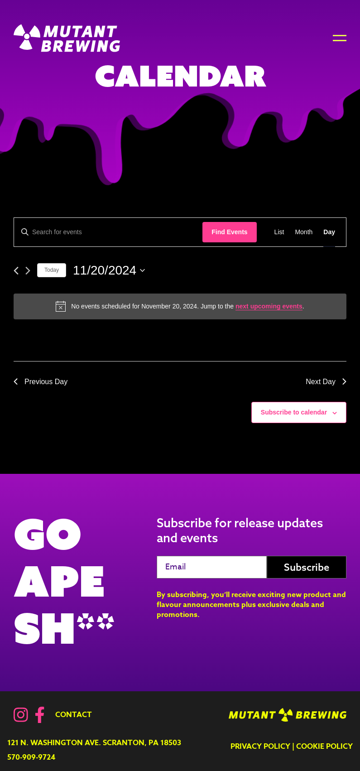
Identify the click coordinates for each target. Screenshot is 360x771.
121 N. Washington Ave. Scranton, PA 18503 (94, 742)
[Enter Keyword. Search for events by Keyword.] (108, 232)
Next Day (326, 382)
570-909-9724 (31, 757)
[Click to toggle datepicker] (109, 270)
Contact (73, 714)
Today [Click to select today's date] (51, 270)
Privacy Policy (260, 746)
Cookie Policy (324, 746)
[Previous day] (16, 270)
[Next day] (27, 270)
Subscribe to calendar (294, 412)
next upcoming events (268, 306)
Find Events (229, 232)
